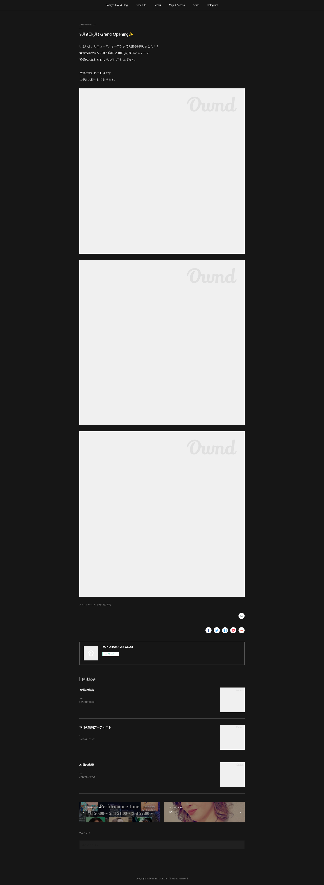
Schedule (141, 5)
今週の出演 (86, 690)
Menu (158, 5)
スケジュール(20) (87, 604)
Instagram (212, 5)
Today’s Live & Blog (117, 5)
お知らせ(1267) (104, 604)
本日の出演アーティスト (95, 727)
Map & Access (177, 5)
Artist (196, 5)
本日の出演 (86, 764)
